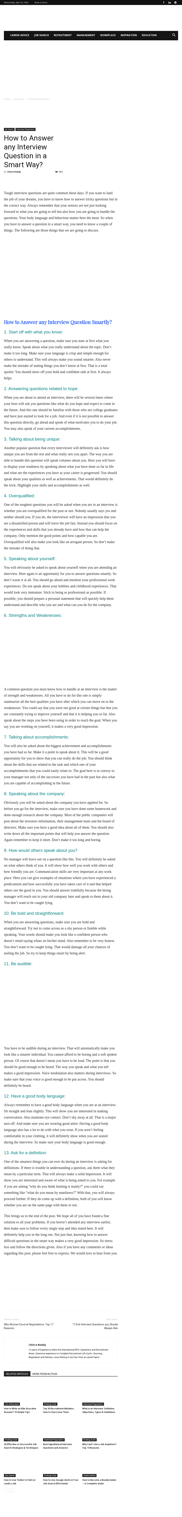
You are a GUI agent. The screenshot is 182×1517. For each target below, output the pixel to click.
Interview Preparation (25, 129)
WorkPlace (108, 35)
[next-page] (12, 1490)
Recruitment (63, 35)
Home (7, 99)
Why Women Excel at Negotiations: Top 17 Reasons (28, 1326)
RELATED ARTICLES (17, 1374)
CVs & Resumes (12, 1404)
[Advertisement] (91, 67)
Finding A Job (50, 1404)
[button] (174, 35)
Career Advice (19, 35)
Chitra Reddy (14, 171)
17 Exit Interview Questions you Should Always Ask (95, 1326)
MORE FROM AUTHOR (45, 1374)
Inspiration (129, 35)
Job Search (41, 35)
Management (86, 35)
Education (149, 35)
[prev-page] (6, 1490)
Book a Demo (41, 2)
